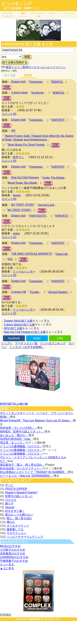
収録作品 (57, 81)
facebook (14, 338)
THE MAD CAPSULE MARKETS (31, 253)
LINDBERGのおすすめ (14, 557)
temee (17, 195)
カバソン (54, 13)
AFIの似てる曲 (13, 328)
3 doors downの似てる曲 (19, 324)
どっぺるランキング (53, 343)
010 (10, 259)
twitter (37, 338)
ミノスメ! (69, 13)
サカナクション (16, 533)
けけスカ (10, 499)
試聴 (6, 87)
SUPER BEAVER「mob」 (16, 438)
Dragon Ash (18, 81)
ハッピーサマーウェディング (25, 536)
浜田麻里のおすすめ (12, 553)
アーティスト (38, 15)
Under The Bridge (53, 177)
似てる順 (9, 75)
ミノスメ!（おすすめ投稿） (26, 347)
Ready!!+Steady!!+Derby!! (21, 492)
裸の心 (11, 522)
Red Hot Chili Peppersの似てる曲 (25, 331)
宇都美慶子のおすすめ (14, 560)
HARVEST (58, 119)
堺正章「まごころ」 (12, 442)
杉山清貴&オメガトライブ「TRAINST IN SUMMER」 (33, 472)
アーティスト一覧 (26, 343)
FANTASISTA (37, 215)
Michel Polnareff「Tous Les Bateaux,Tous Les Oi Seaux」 (36, 420)
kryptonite (37, 92)
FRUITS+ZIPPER (16, 488)
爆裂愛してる (15, 529)
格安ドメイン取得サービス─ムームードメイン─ (36, 67)
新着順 (28, 75)
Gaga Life (61, 253)
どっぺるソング (16, 3)
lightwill (34, 618)
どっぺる (7, 15)
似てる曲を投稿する (14, 62)
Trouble (34, 292)
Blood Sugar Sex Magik (22, 182)
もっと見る (7, 564)
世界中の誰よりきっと (19, 496)
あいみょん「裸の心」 (14, 435)
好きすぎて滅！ (15, 510)
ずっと (9, 485)
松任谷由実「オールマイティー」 (21, 468)
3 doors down (19, 92)
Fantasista (35, 81)
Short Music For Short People (26, 144)
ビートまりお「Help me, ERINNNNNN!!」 (26, 475)
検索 (27, 56)
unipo (16, 233)
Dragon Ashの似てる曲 (18, 320)
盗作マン (18, 157)
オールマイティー (18, 525)
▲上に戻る (7, 568)
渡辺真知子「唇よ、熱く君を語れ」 (22, 464)
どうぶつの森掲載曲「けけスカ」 (21, 446)
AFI (13, 130)
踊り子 (9, 503)
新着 (23, 15)
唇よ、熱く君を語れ (19, 518)
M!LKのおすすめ (10, 546)
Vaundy (9, 507)
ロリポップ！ (53, 618)
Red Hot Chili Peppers (25, 177)
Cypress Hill (18, 291)
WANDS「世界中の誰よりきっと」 (22, 431)
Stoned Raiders (57, 292)
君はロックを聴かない (19, 514)
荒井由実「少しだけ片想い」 (18, 427)
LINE (60, 338)
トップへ (6, 343)
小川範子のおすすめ (12, 549)
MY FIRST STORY (22, 204)
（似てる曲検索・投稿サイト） (21, 8)
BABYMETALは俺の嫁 (14, 403)
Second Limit (46, 204)
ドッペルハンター (24, 271)
